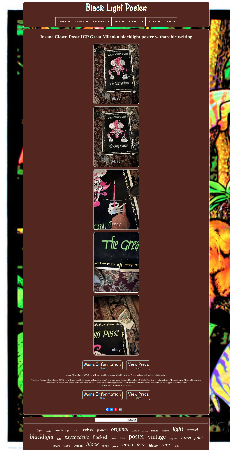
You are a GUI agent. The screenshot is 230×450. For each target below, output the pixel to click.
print (198, 437)
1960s (176, 446)
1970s (186, 438)
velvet (88, 429)
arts (59, 439)
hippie (153, 445)
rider (76, 430)
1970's (127, 445)
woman (78, 445)
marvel (192, 430)
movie (48, 431)
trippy (38, 430)
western (165, 430)
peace (115, 446)
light (177, 429)
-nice (66, 445)
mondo (154, 430)
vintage (157, 436)
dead (113, 438)
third (141, 444)
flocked (100, 437)
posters (102, 430)
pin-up (145, 431)
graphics (173, 438)
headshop (61, 430)
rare (165, 444)
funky (105, 445)
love (122, 438)
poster (136, 436)
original (119, 429)
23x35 (135, 430)
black (92, 444)
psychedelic (77, 437)
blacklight (42, 436)
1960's (56, 446)
